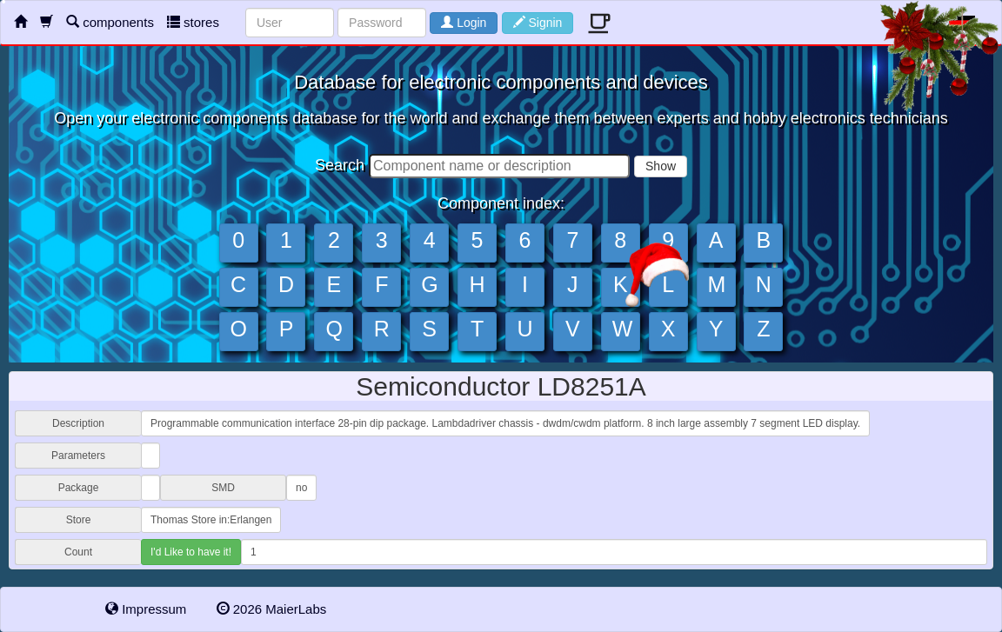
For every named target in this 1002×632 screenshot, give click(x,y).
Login (463, 23)
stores (193, 22)
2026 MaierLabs (272, 609)
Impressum (145, 609)
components (110, 22)
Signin (538, 23)
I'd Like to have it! (190, 552)
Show (660, 166)
